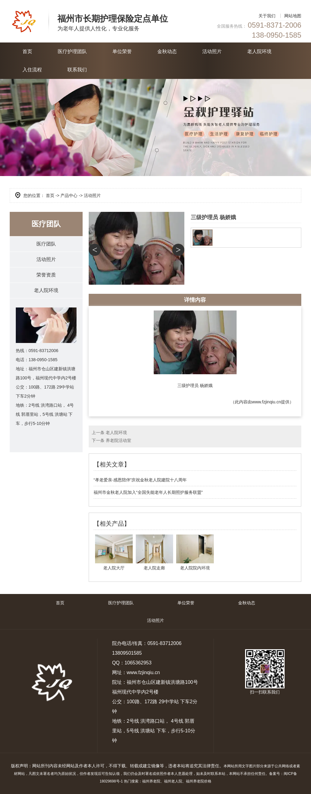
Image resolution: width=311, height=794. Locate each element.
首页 (27, 51)
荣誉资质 (46, 274)
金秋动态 (167, 51)
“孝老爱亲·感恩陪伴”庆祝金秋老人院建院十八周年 (140, 479)
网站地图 (292, 16)
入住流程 (32, 69)
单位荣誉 (122, 51)
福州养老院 (151, 781)
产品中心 (68, 195)
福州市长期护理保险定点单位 (112, 18)
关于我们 (266, 16)
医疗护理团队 (72, 51)
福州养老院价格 (198, 781)
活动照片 (212, 51)
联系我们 (77, 69)
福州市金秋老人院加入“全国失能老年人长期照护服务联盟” (148, 492)
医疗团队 (46, 243)
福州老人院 (173, 781)
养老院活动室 (118, 440)
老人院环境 (259, 51)
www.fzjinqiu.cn (266, 401)
